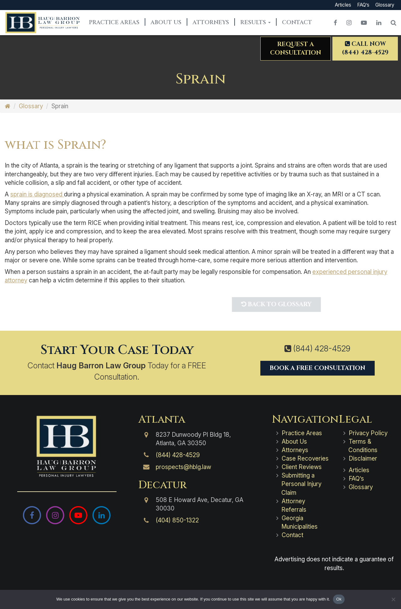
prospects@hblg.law (183, 467)
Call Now (365, 48)
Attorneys (211, 22)
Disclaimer (363, 458)
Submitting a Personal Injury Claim (301, 484)
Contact (297, 22)
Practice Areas (114, 22)
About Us (166, 22)
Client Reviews (302, 467)
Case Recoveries (305, 458)
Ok (338, 599)
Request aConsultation (295, 48)
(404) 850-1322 (177, 520)
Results (255, 22)
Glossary (384, 5)
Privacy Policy (368, 433)
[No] (393, 599)
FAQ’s (363, 5)
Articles (343, 5)
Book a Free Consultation (317, 368)
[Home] (7, 106)
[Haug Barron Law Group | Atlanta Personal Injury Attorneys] (67, 446)
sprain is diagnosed (37, 194)
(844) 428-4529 (321, 348)
